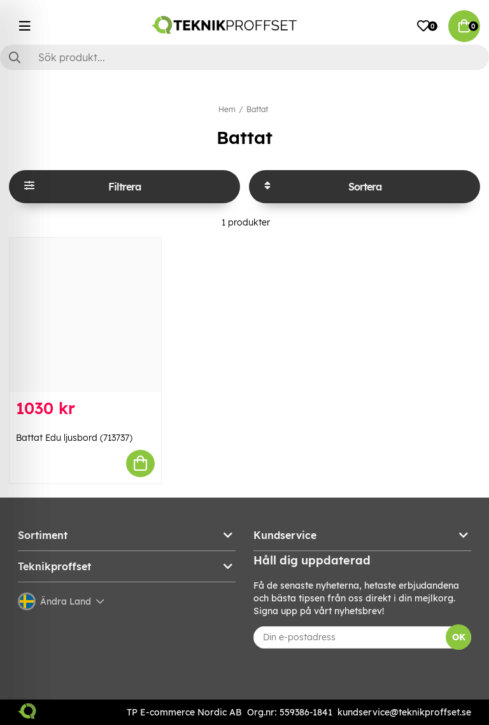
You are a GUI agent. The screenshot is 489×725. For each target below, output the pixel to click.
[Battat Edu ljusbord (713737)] (85, 315)
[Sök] (244, 57)
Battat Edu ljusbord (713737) (74, 437)
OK (458, 637)
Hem (227, 109)
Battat (257, 109)
